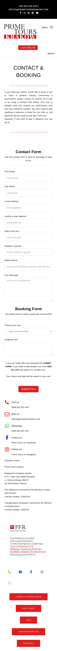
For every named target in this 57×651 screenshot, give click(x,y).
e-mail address (12, 201)
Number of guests (13, 246)
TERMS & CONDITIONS (28, 597)
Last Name (10, 186)
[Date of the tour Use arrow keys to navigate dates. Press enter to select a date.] (28, 237)
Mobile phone (11, 260)
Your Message (11, 275)
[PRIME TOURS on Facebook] (31, 572)
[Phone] (10, 572)
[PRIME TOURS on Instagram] (42, 572)
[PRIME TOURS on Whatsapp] (10, 583)
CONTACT (28, 643)
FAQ (28, 620)
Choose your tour (13, 325)
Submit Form (29, 389)
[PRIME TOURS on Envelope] (20, 572)
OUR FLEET (28, 608)
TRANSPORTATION (28, 632)
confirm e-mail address (15, 216)
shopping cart (11, 339)
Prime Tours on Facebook (24, 443)
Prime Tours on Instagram (24, 454)
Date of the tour (12, 231)
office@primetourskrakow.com (26, 419)
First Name (10, 171)
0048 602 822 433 (20, 407)
